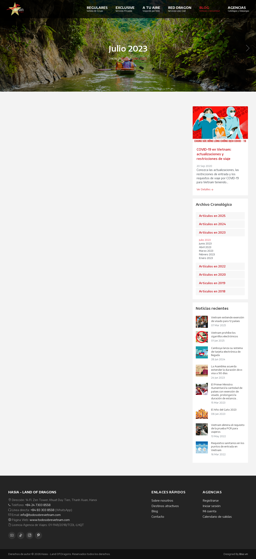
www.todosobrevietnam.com (50, 520)
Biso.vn (243, 554)
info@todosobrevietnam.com (41, 515)
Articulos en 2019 (212, 283)
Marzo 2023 (206, 250)
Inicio (113, 58)
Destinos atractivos (165, 506)
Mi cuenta (209, 511)
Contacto (157, 516)
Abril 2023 (205, 247)
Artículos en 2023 (212, 232)
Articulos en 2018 (212, 291)
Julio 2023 (204, 239)
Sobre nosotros (162, 500)
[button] (6, 48)
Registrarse (211, 500)
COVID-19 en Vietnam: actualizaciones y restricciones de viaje (214, 153)
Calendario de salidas (217, 516)
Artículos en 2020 (212, 274)
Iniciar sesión (212, 506)
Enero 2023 (206, 258)
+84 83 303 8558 (42, 510)
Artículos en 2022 (212, 266)
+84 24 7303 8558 (38, 505)
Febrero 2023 (207, 254)
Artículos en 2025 (212, 215)
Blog (154, 511)
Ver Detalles (205, 189)
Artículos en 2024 (212, 224)
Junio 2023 (205, 243)
